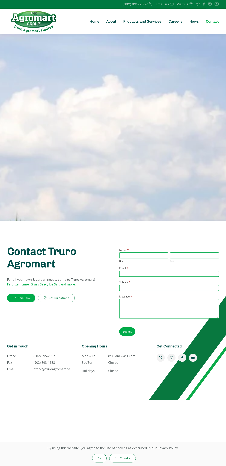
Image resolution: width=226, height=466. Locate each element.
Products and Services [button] (142, 21)
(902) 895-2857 (138, 4)
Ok (99, 458)
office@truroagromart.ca (52, 369)
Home (94, 21)
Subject (124, 282)
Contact (212, 21)
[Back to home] (33, 21)
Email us (165, 4)
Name (124, 250)
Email (123, 268)
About (111, 21)
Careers (175, 21)
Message (125, 296)
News (194, 21)
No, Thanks (122, 458)
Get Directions (56, 298)
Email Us (21, 298)
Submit (127, 331)
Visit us (185, 4)
